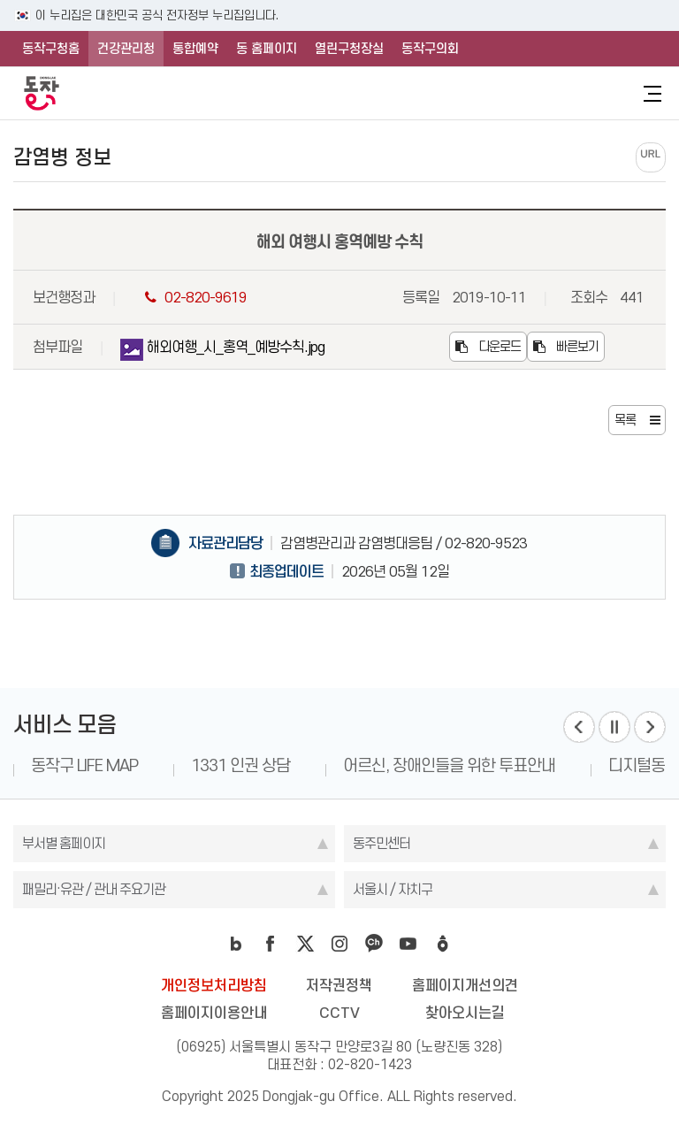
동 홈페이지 (266, 49)
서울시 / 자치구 (392, 889)
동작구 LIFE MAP (84, 765)
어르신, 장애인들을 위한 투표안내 (449, 765)
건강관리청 (126, 49)
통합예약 (195, 49)
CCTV (339, 1012)
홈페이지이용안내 (214, 1012)
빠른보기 (566, 347)
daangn (443, 943)
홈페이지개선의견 (465, 985)
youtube (408, 943)
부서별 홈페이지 (63, 843)
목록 (625, 420)
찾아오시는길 (465, 1012)
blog (236, 943)
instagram (339, 943)
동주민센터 (381, 843)
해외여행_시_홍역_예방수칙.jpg (222, 350)
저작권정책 (339, 985)
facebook (270, 943)
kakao (374, 943)
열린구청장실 (349, 49)
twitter (305, 943)
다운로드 (488, 347)
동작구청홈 (51, 49)
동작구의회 (430, 49)
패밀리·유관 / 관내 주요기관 (93, 889)
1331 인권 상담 (240, 765)
